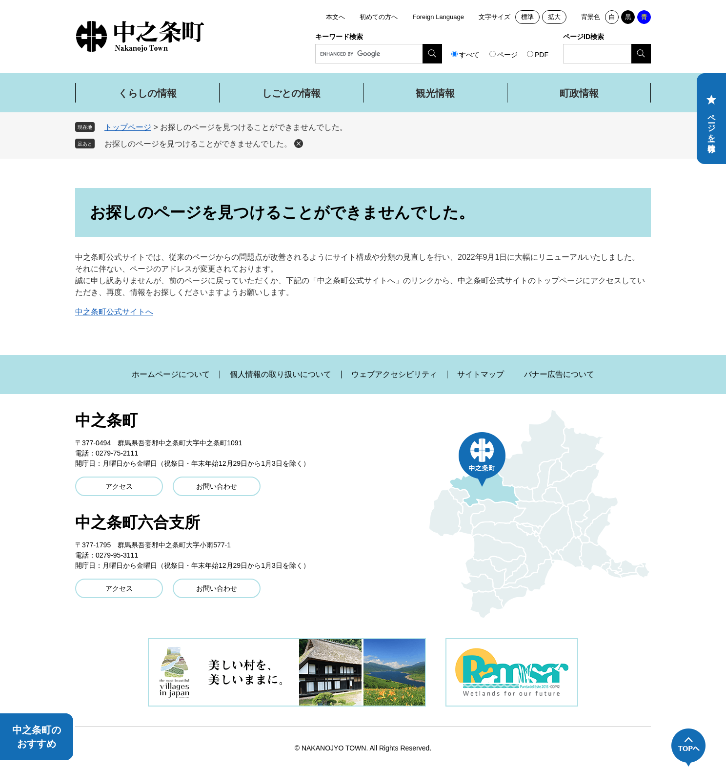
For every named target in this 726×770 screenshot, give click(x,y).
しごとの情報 (291, 93)
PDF (541, 55)
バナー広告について (559, 374)
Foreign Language (438, 17)
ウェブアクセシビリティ (394, 374)
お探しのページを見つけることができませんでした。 (198, 144)
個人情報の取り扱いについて (280, 374)
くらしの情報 (147, 93)
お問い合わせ (216, 486)
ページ (507, 55)
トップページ (127, 127)
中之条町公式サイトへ (114, 312)
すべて (469, 55)
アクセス (119, 486)
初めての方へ (379, 17)
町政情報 (579, 93)
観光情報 (435, 93)
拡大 (554, 17)
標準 (527, 17)
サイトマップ (480, 374)
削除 (298, 143)
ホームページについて (171, 374)
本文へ (335, 17)
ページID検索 (583, 37)
